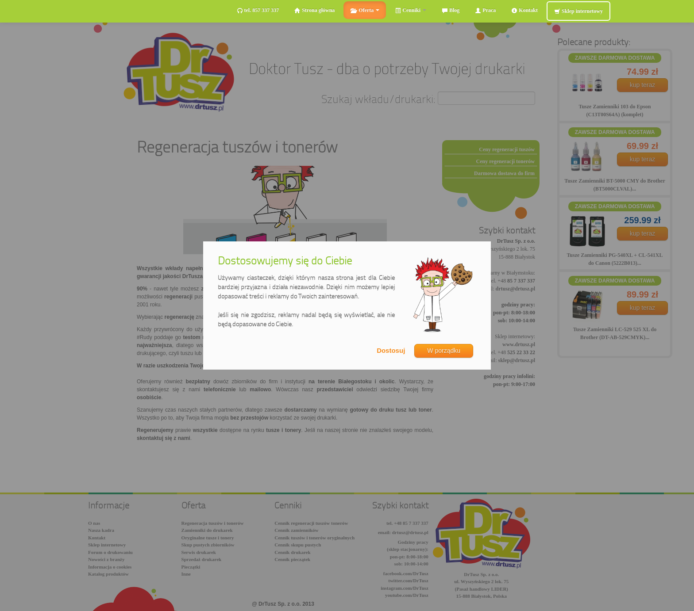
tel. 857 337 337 (258, 10)
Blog (450, 10)
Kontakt (524, 10)
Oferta (364, 10)
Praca (485, 10)
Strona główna (314, 10)
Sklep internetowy (578, 11)
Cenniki (410, 10)
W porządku (443, 350)
